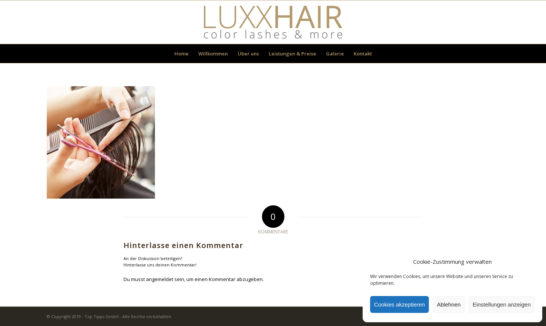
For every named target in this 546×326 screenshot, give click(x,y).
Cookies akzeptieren (399, 304)
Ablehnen (448, 304)
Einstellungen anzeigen (502, 304)
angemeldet (159, 279)
